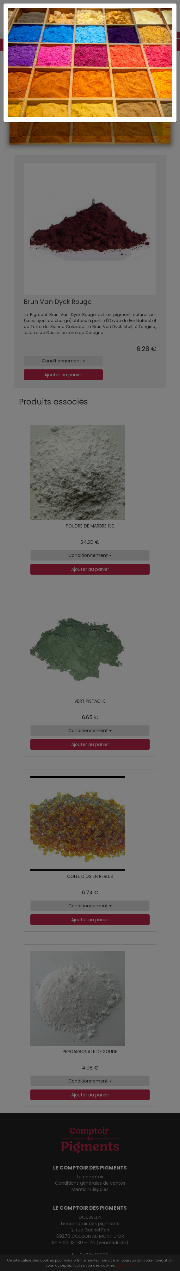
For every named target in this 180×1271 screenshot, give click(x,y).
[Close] (90, 9)
